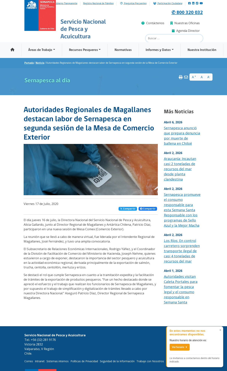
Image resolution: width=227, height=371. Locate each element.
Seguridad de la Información (117, 361)
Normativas (123, 50)
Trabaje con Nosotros (150, 361)
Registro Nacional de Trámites (98, 3)
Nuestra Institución (202, 50)
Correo (28, 361)
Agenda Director (186, 31)
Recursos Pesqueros (83, 50)
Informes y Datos (158, 50)
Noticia (40, 63)
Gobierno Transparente (65, 3)
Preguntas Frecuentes (133, 3)
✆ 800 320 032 (182, 11)
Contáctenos (152, 23)
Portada (29, 63)
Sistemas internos (58, 361)
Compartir (128, 208)
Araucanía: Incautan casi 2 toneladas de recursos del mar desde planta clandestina (180, 168)
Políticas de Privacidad (84, 361)
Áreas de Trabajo (40, 50)
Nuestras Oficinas (185, 23)
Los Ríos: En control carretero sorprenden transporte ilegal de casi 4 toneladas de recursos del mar (182, 250)
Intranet (40, 361)
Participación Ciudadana (167, 3)
